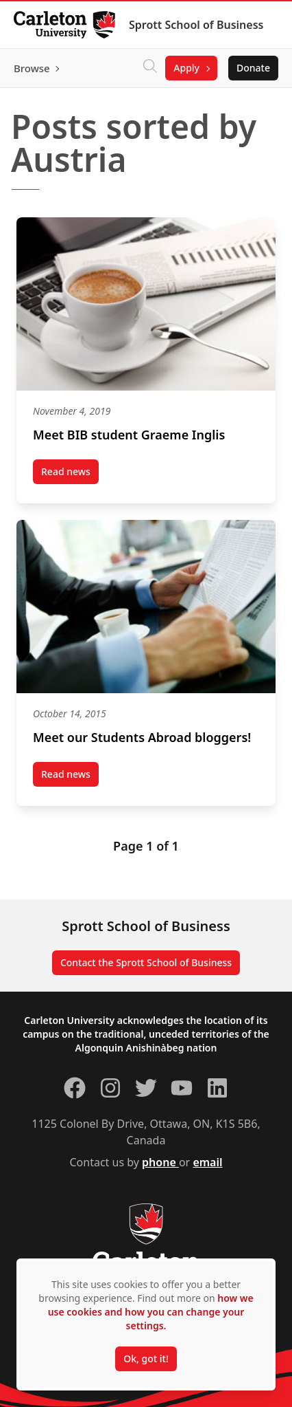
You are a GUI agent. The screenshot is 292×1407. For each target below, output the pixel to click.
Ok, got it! (145, 1358)
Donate (253, 67)
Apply (186, 67)
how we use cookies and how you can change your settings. (151, 1311)
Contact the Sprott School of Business (146, 962)
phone (160, 1162)
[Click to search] (150, 68)
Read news (70, 474)
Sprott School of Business (196, 25)
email (207, 1162)
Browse (32, 68)
